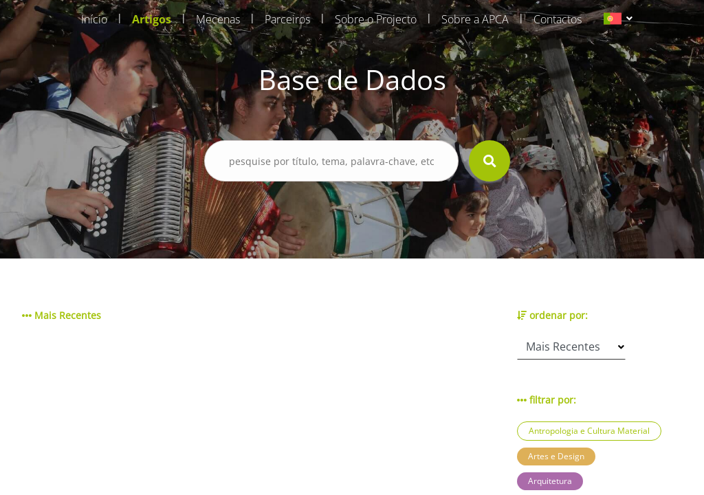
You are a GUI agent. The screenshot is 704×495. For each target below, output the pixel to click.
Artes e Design (556, 456)
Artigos (151, 19)
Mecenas (218, 19)
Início (94, 19)
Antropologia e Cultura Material (589, 431)
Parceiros (287, 19)
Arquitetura (550, 481)
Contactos (558, 19)
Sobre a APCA (475, 19)
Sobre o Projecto (376, 19)
